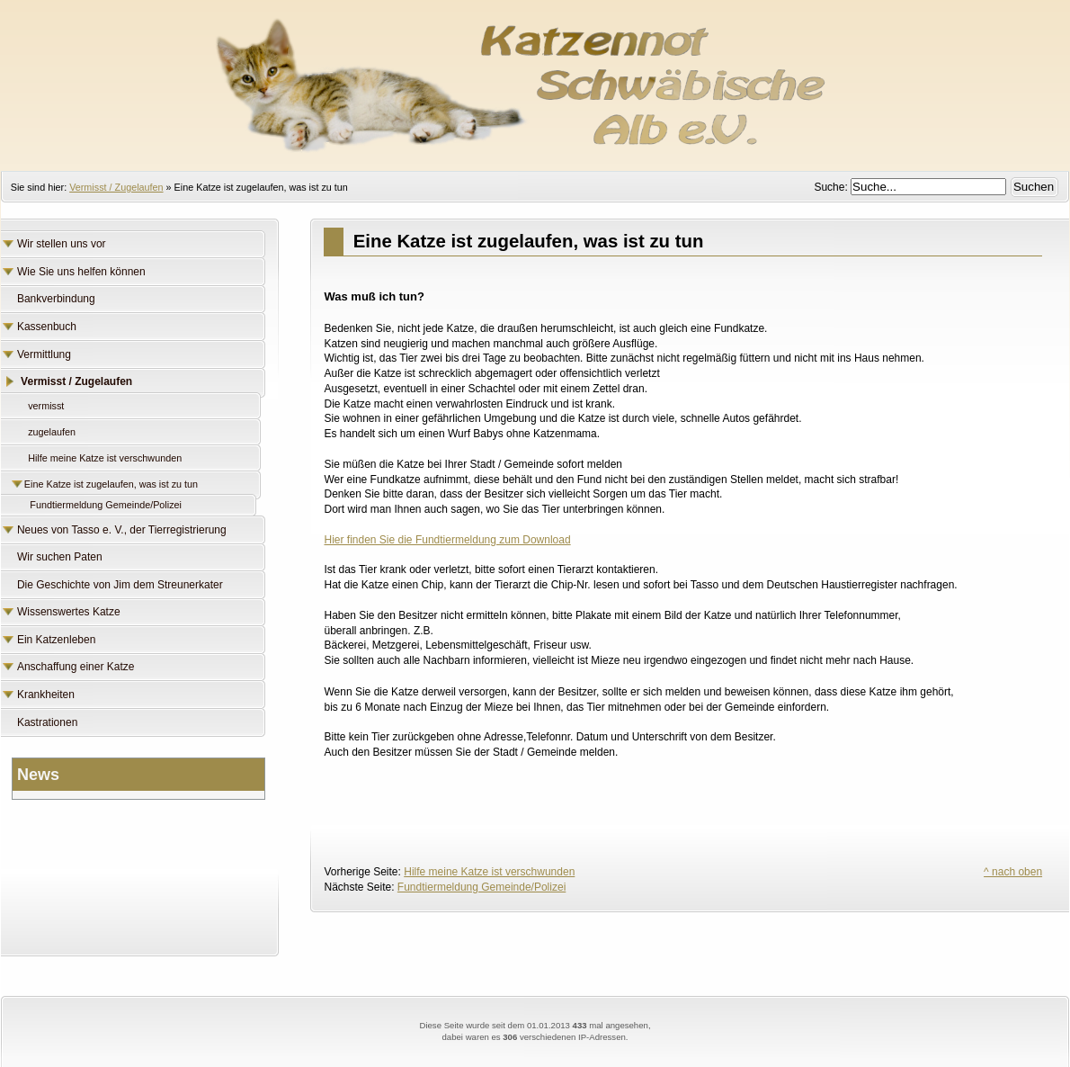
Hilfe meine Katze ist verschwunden (489, 871)
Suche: (832, 187)
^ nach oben (1013, 871)
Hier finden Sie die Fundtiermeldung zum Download (447, 540)
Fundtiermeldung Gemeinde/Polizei (481, 887)
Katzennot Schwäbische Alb (535, 76)
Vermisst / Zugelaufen (116, 187)
